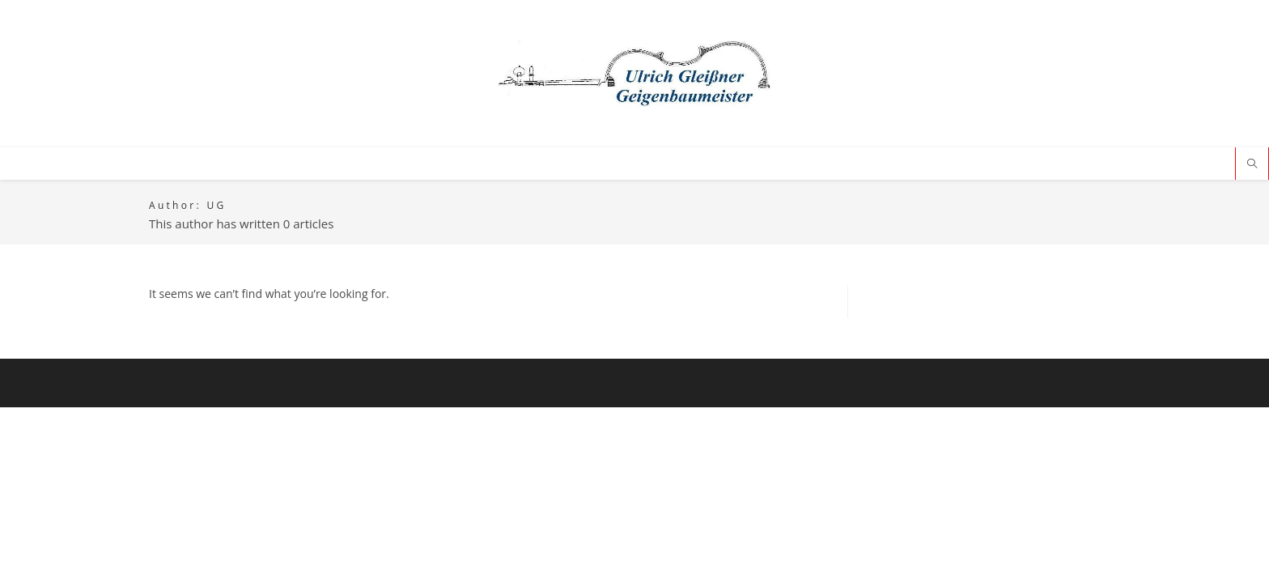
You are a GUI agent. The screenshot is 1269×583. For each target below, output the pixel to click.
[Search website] (1252, 164)
